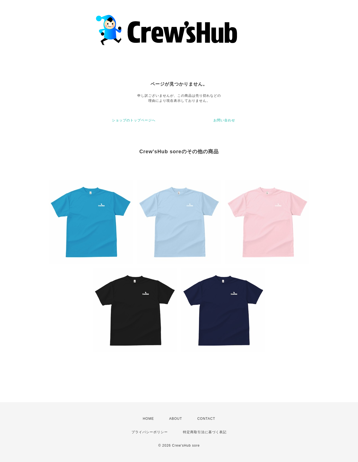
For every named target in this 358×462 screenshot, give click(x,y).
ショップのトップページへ (134, 120)
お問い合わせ (224, 120)
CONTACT (206, 419)
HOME (148, 419)
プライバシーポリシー (149, 432)
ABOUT (175, 419)
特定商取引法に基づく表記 (205, 432)
